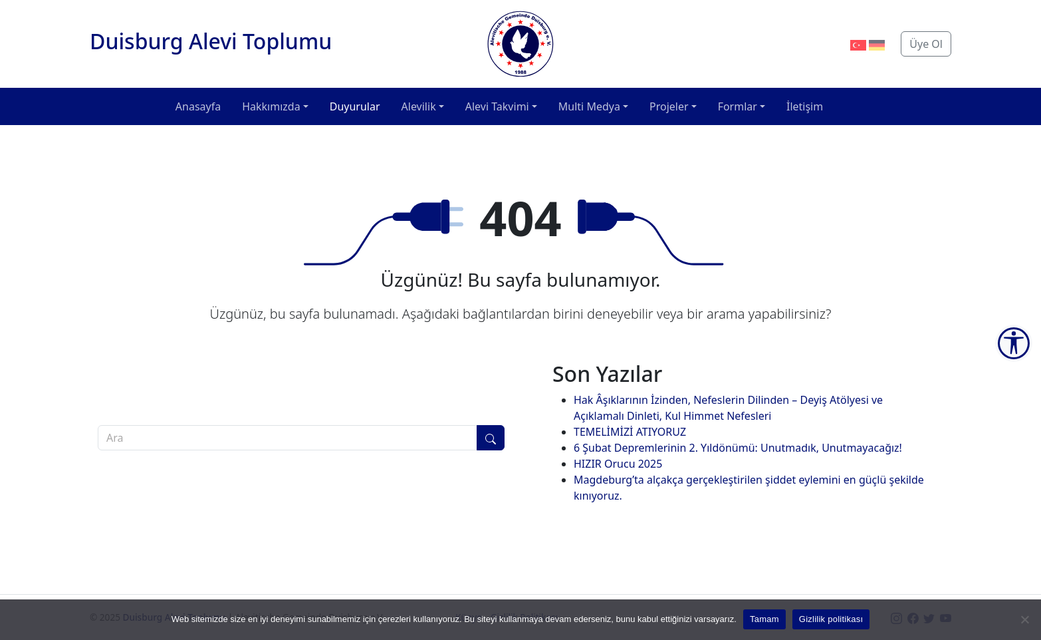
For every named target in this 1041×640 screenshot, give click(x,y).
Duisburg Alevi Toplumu (211, 41)
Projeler (669, 106)
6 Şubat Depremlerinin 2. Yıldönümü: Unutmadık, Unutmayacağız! (738, 447)
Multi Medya (589, 106)
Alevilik (419, 106)
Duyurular (355, 106)
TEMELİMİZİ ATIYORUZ (630, 431)
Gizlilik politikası (831, 619)
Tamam (764, 619)
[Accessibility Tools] (1013, 343)
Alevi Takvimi (497, 106)
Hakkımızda (271, 106)
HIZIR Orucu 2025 (618, 463)
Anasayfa (198, 106)
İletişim (804, 106)
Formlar (737, 106)
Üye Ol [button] (926, 44)
